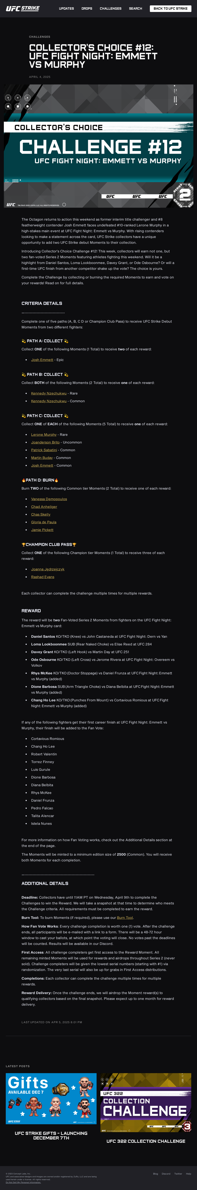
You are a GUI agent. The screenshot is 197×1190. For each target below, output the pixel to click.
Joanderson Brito (45, 442)
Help (188, 1173)
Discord (166, 1173)
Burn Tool (125, 917)
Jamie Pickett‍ (42, 530)
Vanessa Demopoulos (49, 499)
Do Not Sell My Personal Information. (23, 1182)
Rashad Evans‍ (42, 577)
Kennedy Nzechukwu (49, 393)
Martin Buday (42, 457)
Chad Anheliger (44, 506)
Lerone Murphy (44, 434)
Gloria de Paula (43, 522)
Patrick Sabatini (44, 450)
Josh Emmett (42, 360)
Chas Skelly (40, 514)
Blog (155, 1173)
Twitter (178, 1173)
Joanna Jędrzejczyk (47, 569)
